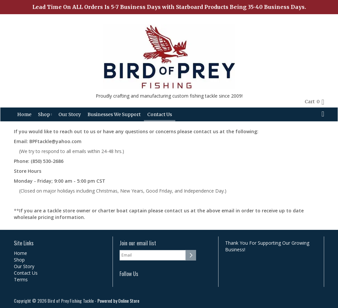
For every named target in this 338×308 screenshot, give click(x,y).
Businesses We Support (114, 114)
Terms (21, 279)
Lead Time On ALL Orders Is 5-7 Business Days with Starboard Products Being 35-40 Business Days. (169, 7)
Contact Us (159, 114)
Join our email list (137, 243)
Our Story (69, 114)
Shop (45, 114)
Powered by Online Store (118, 300)
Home (24, 114)
